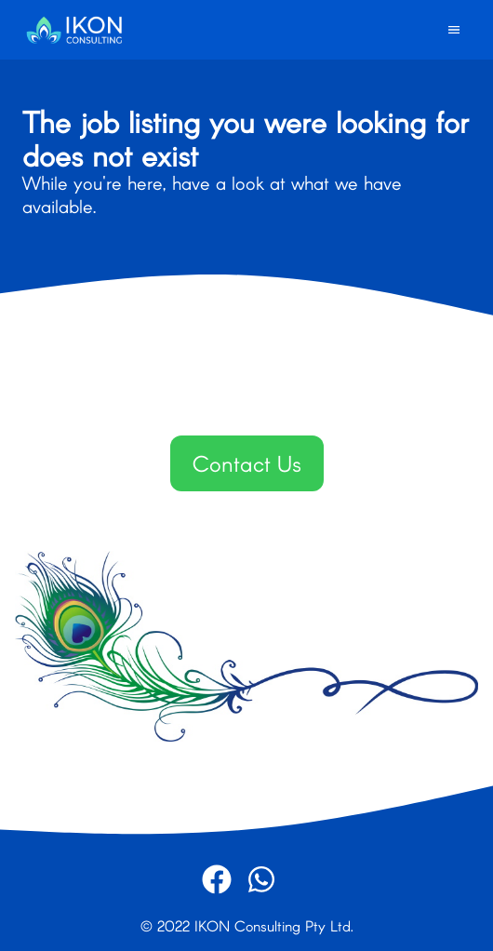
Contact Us (247, 462)
